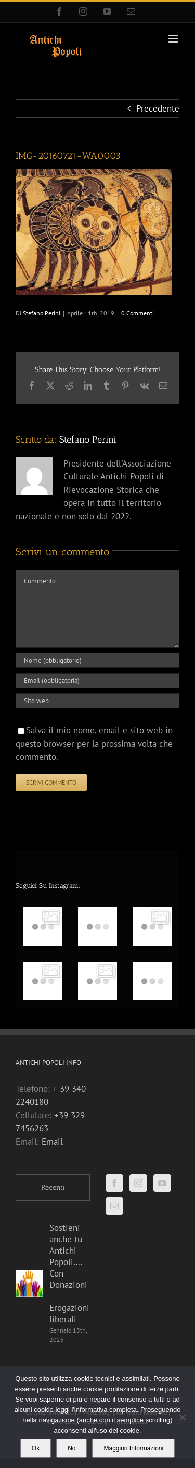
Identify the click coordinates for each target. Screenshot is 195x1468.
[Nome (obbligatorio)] (97, 660)
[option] (97, 953)
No (71, 1448)
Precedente (157, 108)
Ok (36, 1448)
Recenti (52, 1187)
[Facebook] (114, 1183)
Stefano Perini (41, 313)
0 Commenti (137, 313)
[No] (182, 1417)
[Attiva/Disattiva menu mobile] (173, 38)
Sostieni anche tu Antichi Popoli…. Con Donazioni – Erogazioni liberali (69, 1273)
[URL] (97, 700)
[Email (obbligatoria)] (97, 680)
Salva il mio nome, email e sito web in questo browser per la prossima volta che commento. (94, 743)
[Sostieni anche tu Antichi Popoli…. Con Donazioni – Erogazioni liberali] (29, 1283)
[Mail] (114, 1206)
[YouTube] (162, 1183)
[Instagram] (138, 1183)
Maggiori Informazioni (133, 1448)
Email (52, 1141)
